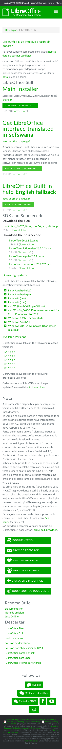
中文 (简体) (16, 3)
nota (5, 77)
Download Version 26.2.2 (20, 105)
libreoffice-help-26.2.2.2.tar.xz (26, 256)
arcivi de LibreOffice (45, 530)
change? (7, 99)
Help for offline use (18, 204)
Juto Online (12, 616)
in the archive (37, 387)
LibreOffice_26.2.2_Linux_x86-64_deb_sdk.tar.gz (30, 226)
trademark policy (31, 741)
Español (34, 3)
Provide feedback (23, 550)
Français (42, 3)
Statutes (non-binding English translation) (23, 722)
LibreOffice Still (14, 633)
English (6, 3)
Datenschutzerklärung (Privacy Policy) (40, 719)
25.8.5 (11, 368)
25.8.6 (11, 364)
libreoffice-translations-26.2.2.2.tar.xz (31, 264)
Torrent (17, 111)
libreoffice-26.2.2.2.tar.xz (23, 240)
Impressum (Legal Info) (14, 719)
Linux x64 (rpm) (17, 302)
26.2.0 (11, 360)
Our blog (34, 685)
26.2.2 (11, 352)
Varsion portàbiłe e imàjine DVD (24, 648)
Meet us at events (23, 570)
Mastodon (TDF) (25, 701)
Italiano (51, 3)
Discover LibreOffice (25, 581)
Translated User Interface (22, 169)
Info (25, 111)
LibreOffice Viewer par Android (23, 663)
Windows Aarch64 (19, 322)
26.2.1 (11, 356)
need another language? (16, 141)
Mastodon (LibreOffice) (34, 693)
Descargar (11, 30)
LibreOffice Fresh (15, 628)
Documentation (21, 540)
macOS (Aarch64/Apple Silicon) (26, 306)
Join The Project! (22, 560)
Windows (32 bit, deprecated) (25, 318)
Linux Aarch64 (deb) (19, 290)
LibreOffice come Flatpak (20, 653)
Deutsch (25, 3)
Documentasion (14, 608)
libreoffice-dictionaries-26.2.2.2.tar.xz (31, 248)
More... (59, 3)
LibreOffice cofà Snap (18, 658)
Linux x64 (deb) (17, 298)
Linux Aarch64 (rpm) (19, 294)
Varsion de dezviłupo (17, 643)
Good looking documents (28, 591)
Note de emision (14, 612)
